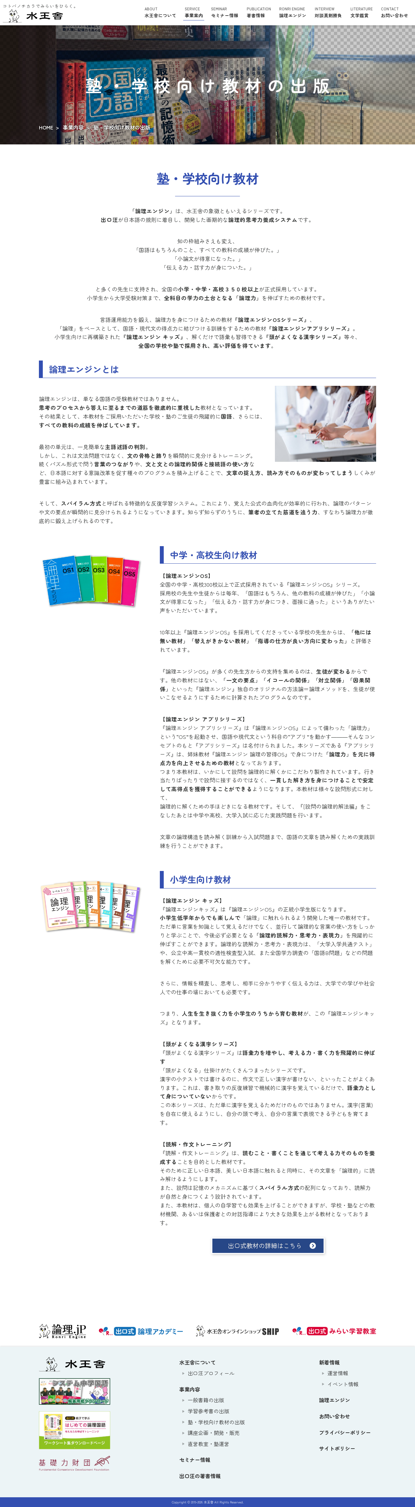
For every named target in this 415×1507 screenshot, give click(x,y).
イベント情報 (343, 1384)
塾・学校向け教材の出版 (216, 1422)
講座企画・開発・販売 (214, 1433)
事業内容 (73, 127)
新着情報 (329, 1362)
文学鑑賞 (361, 12)
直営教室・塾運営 (208, 1444)
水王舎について (160, 12)
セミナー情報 (224, 12)
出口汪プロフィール (211, 1373)
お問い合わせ (394, 12)
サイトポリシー (337, 1448)
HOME (46, 127)
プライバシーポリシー (345, 1432)
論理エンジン (292, 12)
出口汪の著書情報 (200, 1476)
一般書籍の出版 (206, 1400)
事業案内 (194, 12)
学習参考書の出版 (208, 1411)
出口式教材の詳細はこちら (265, 1245)
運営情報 (337, 1373)
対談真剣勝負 (328, 12)
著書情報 (259, 12)
